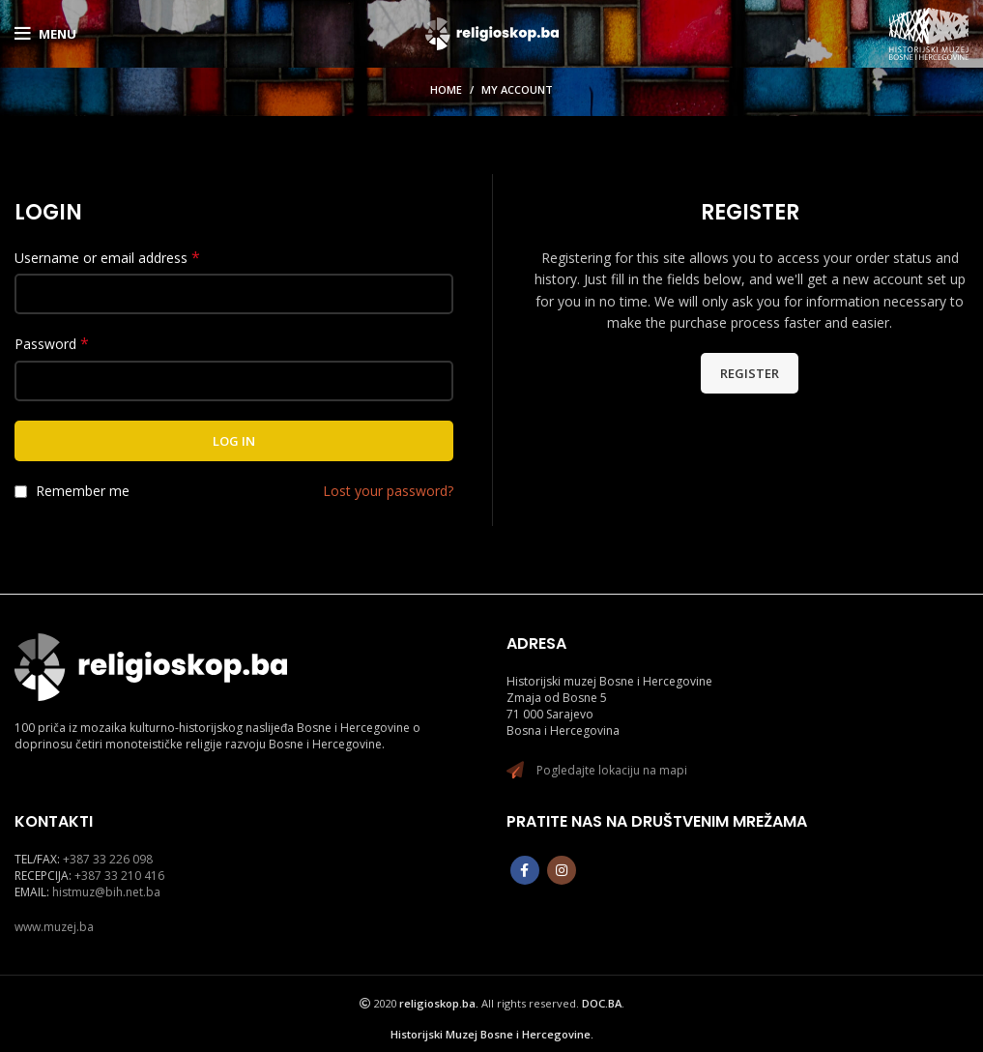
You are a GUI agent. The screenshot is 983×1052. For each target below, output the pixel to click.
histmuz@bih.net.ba (106, 892)
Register (749, 373)
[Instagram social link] (561, 870)
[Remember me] (20, 491)
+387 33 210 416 (119, 875)
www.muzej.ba (54, 927)
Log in (234, 441)
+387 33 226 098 (108, 859)
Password (51, 344)
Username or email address (107, 258)
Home (446, 89)
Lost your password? (388, 491)
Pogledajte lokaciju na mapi (611, 770)
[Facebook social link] (524, 870)
